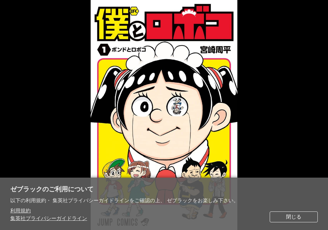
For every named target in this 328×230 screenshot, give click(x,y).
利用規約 (20, 210)
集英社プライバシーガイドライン (48, 218)
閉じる (293, 216)
